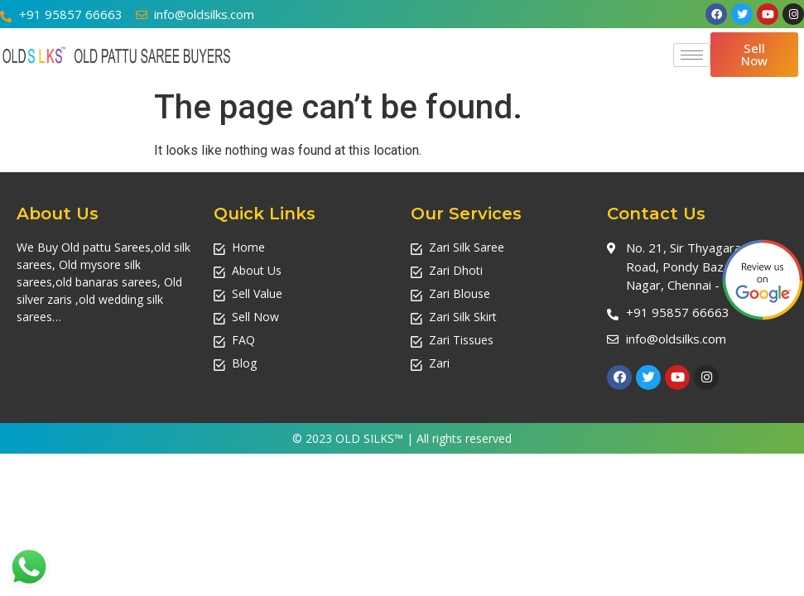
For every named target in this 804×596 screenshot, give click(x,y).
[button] (754, 54)
